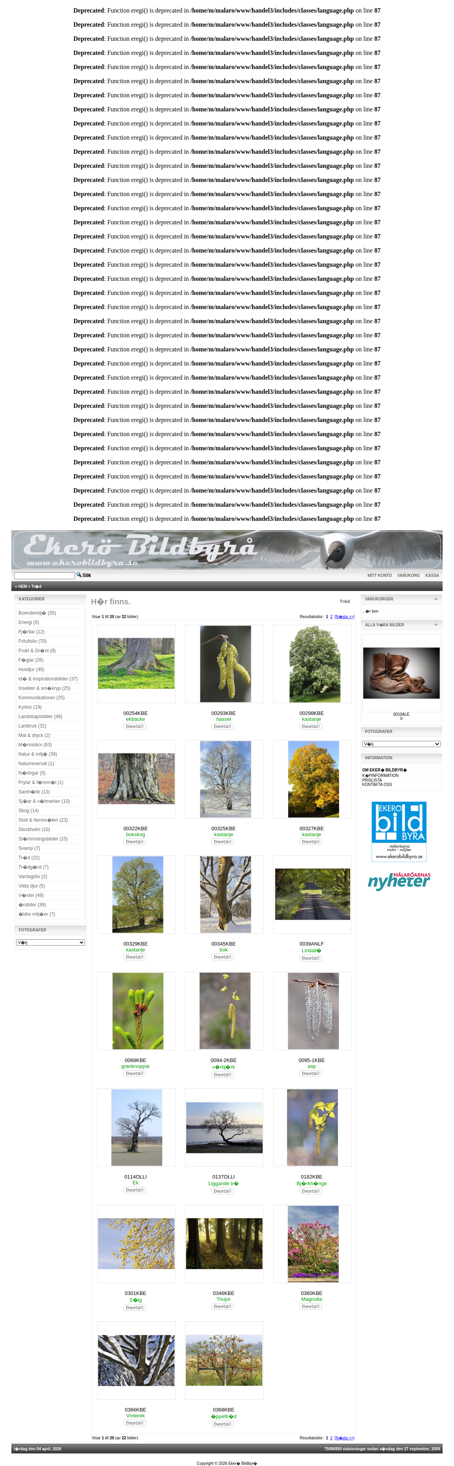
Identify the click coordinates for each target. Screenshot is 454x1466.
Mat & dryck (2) (34, 735)
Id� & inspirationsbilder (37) (48, 679)
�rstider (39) (32, 905)
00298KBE (312, 713)
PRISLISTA (372, 780)
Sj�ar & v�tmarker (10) (44, 801)
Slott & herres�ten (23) (43, 820)
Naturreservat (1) (36, 763)
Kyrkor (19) (30, 707)
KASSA (432, 575)
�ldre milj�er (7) (36, 914)
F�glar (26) (31, 660)
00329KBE (135, 944)
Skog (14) (28, 810)
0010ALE (401, 714)
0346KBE (223, 1293)
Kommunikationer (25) (41, 697)
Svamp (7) (29, 848)
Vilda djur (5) (31, 886)
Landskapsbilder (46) (40, 716)
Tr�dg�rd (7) (33, 867)
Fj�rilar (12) (31, 632)
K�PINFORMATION (380, 775)
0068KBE (135, 1060)
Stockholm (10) (34, 829)
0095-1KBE (312, 1060)
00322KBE (135, 828)
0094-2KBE (224, 1060)
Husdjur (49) (31, 669)
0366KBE (135, 1410)
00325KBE (223, 828)
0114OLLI (135, 1177)
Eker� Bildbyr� (242, 1463)
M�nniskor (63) (35, 745)
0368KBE (223, 1410)
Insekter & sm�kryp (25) (44, 688)
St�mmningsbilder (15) (43, 839)
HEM (22, 586)
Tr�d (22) (29, 857)
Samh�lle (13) (34, 792)
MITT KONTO (380, 575)
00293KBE (223, 713)
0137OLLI (223, 1177)
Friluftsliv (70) (32, 641)
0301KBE (135, 1293)
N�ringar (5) (31, 773)
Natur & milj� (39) (37, 754)
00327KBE (312, 828)
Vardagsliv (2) (32, 876)
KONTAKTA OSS (377, 784)
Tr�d (36, 586)
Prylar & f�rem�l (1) (41, 782)
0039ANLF (312, 944)
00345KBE (223, 944)
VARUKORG (409, 575)
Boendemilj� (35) (37, 613)
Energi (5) (28, 622)
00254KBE (135, 713)
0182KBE (312, 1177)
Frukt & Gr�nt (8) (37, 650)
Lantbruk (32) (32, 726)
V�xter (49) (31, 895)
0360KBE (312, 1293)
